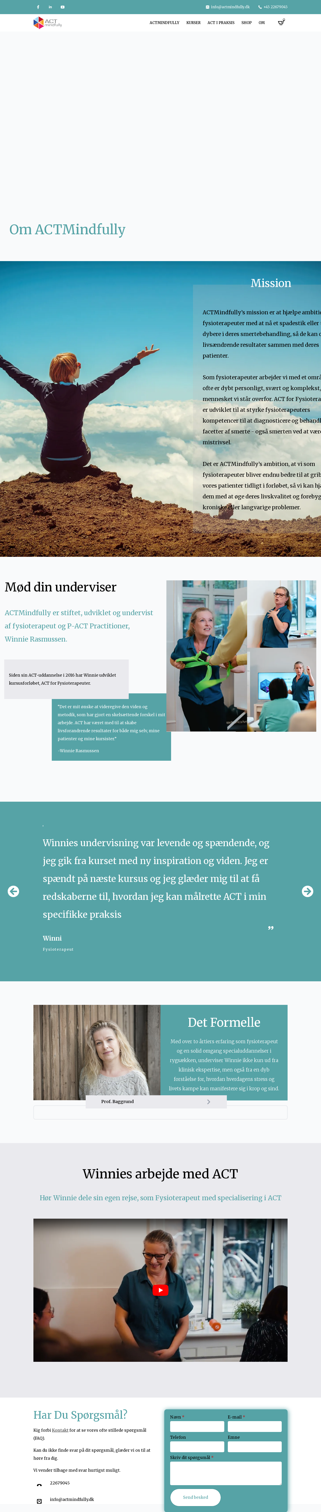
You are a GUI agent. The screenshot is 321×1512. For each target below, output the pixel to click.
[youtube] (62, 7)
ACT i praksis (221, 22)
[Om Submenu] (270, 23)
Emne (234, 1437)
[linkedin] (50, 7)
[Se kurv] (281, 22)
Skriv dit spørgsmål (192, 1458)
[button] (13, 891)
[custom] (38, 7)
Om (262, 22)
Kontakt (60, 1430)
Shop (246, 22)
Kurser (193, 22)
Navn (177, 1417)
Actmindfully (164, 22)
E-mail (236, 1417)
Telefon (178, 1437)
